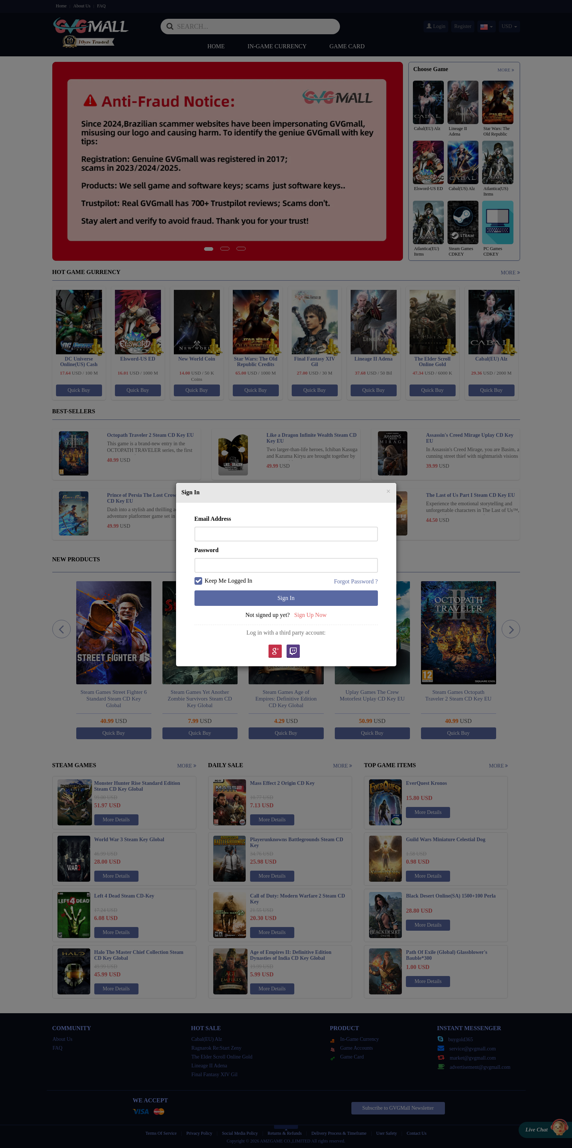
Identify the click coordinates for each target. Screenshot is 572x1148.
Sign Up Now (310, 615)
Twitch (293, 652)
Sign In (286, 598)
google (275, 652)
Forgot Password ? (356, 581)
